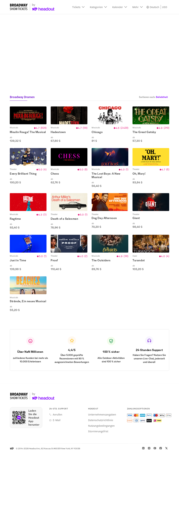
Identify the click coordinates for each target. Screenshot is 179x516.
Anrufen (57, 477)
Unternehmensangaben (102, 477)
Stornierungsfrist (98, 494)
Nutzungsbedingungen (101, 488)
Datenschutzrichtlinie (100, 483)
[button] (78, 7)
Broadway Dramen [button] (22, 97)
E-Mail (56, 483)
